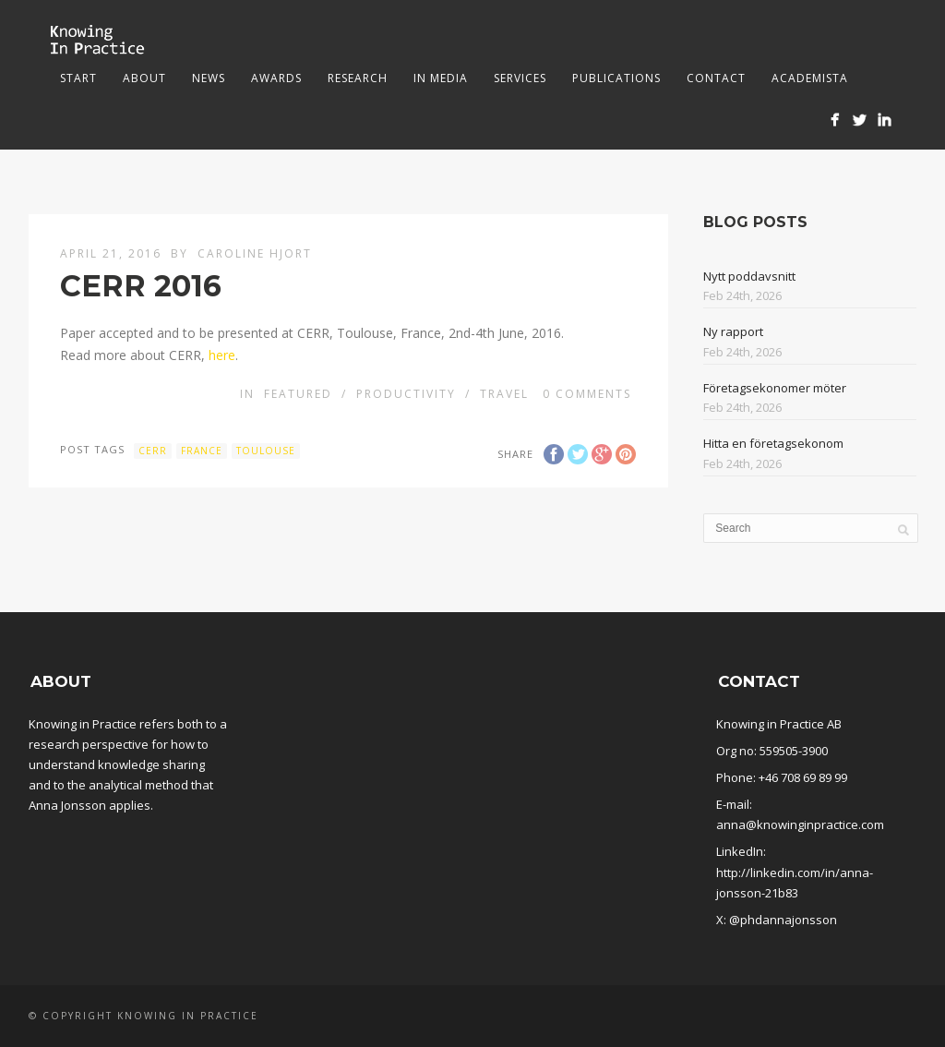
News (208, 78)
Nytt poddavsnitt (749, 276)
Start (78, 78)
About (144, 78)
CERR (152, 450)
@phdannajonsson (783, 919)
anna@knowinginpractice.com (800, 824)
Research (358, 78)
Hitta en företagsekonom (773, 443)
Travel (504, 394)
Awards (276, 78)
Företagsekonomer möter (774, 387)
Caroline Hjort (254, 253)
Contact (716, 78)
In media (440, 78)
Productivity (406, 394)
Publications (616, 78)
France (201, 450)
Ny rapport (733, 331)
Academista (810, 78)
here (222, 355)
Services (520, 78)
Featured (298, 394)
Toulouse (265, 450)
